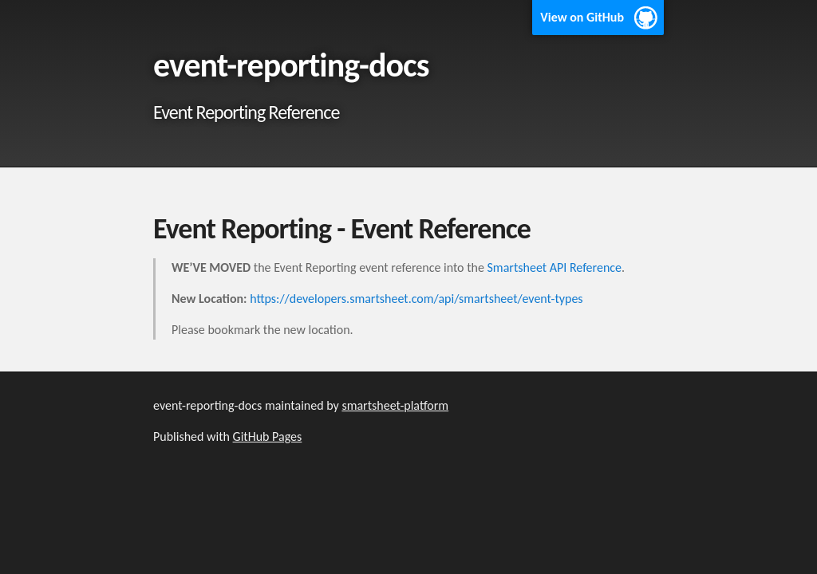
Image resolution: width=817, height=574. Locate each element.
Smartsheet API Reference (554, 267)
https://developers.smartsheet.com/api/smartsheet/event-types (416, 298)
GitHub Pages (267, 436)
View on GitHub (582, 17)
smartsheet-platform (394, 405)
